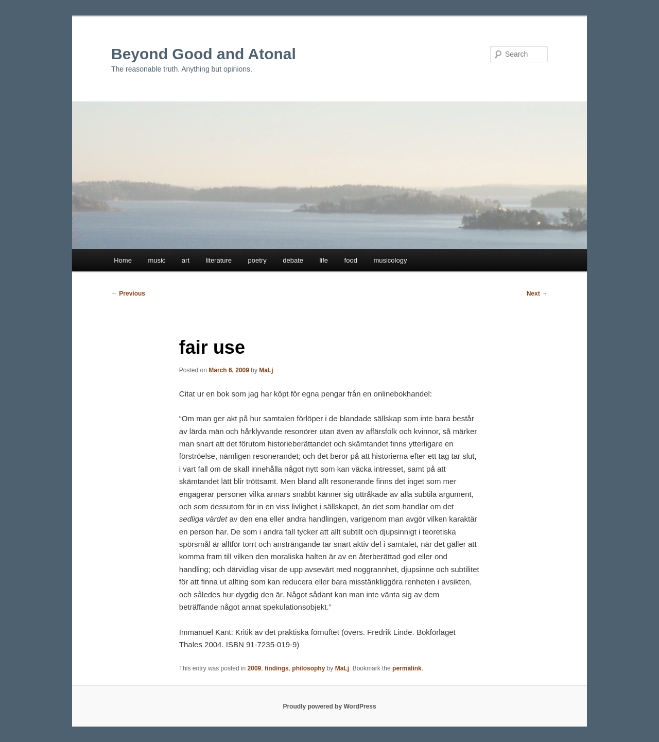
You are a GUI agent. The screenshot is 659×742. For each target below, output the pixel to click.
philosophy (308, 668)
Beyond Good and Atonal (203, 53)
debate (293, 260)
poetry (257, 260)
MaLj (266, 370)
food (350, 260)
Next (537, 293)
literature (219, 260)
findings (277, 668)
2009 (255, 668)
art (185, 260)
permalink (407, 668)
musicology (390, 260)
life (323, 260)
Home (123, 260)
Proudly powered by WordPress (329, 706)
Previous (128, 293)
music (156, 260)
